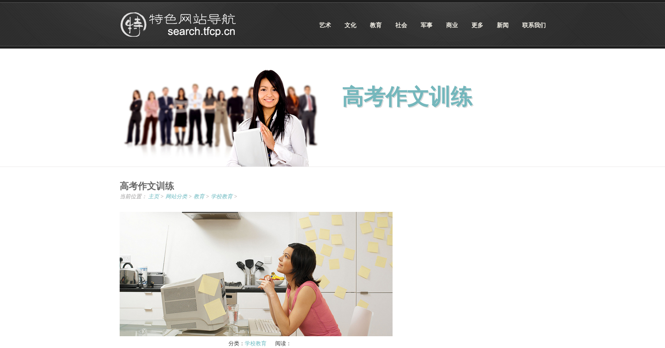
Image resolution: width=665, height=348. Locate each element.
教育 (199, 196)
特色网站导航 (179, 24)
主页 (153, 196)
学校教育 (222, 196)
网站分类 (176, 196)
